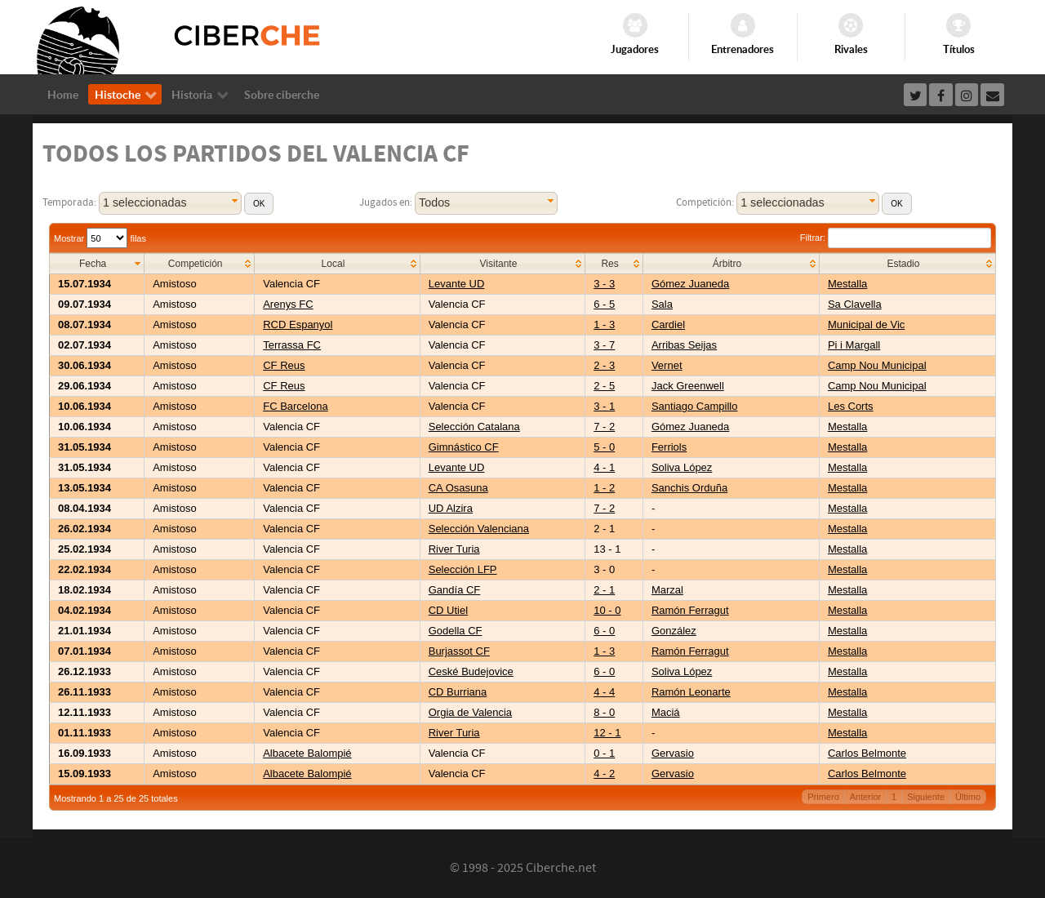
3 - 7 (604, 345)
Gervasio (672, 753)
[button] (258, 204)
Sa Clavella (855, 304)
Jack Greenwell (687, 386)
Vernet (667, 365)
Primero (823, 797)
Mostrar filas (100, 238)
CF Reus (284, 365)
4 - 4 (604, 692)
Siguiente (926, 797)
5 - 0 (604, 447)
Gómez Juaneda (690, 284)
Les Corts (851, 406)
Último (968, 797)
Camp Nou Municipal (877, 365)
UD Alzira (451, 508)
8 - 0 (604, 712)
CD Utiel (448, 610)
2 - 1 (604, 590)
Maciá (665, 712)
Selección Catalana (474, 426)
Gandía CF (455, 590)
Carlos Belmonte (867, 753)
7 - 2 (604, 426)
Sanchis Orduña (689, 488)
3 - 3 (604, 284)
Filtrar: (895, 237)
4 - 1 (604, 467)
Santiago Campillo (694, 406)
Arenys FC (288, 304)
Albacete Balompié (307, 753)
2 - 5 (604, 386)
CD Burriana (458, 692)
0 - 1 (604, 753)
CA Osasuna (458, 488)
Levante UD (457, 284)
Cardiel (668, 324)
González (673, 631)
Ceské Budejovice (471, 671)
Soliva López (681, 467)
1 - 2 (604, 488)
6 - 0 (604, 631)
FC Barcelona (295, 406)
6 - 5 (604, 304)
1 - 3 (604, 324)
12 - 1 (607, 733)
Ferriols (669, 447)
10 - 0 (607, 610)
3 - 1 (604, 406)
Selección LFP (463, 569)
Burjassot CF (459, 651)
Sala (662, 304)
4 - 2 (604, 773)
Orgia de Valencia (470, 712)
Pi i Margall (854, 345)
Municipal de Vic (866, 324)
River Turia (454, 549)
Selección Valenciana (479, 528)
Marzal (667, 590)
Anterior (866, 797)
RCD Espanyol (297, 324)
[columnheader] (97, 264)
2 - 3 (604, 365)
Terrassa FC (292, 345)
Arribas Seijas (684, 345)
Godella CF (455, 631)
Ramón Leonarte (691, 692)
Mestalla (847, 284)
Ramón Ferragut (690, 610)
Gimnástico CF (464, 447)
